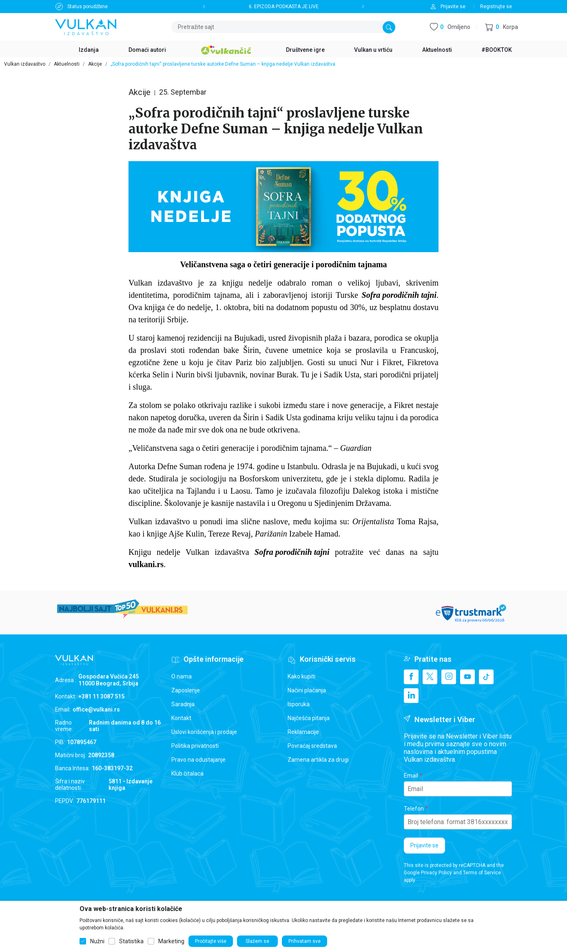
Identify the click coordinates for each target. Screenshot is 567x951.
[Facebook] (411, 676)
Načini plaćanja (307, 690)
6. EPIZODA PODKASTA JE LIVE (284, 6)
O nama (181, 676)
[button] (501, 27)
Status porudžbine (87, 6)
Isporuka (299, 704)
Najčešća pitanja (309, 718)
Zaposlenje (185, 690)
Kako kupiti (301, 676)
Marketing (171, 941)
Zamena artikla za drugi (318, 759)
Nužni (97, 941)
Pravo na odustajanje (198, 759)
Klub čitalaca (187, 773)
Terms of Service (482, 873)
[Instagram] (448, 676)
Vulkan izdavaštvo (24, 64)
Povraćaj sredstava (312, 746)
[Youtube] (467, 676)
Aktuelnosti (67, 64)
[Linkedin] (411, 695)
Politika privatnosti (195, 746)
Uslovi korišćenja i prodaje (204, 732)
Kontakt (181, 718)
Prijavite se (424, 845)
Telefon (414, 808)
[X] (430, 676)
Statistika (131, 941)
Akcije (95, 64)
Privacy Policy (436, 873)
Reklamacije (303, 732)
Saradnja (183, 704)
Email (411, 775)
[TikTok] (486, 676)
